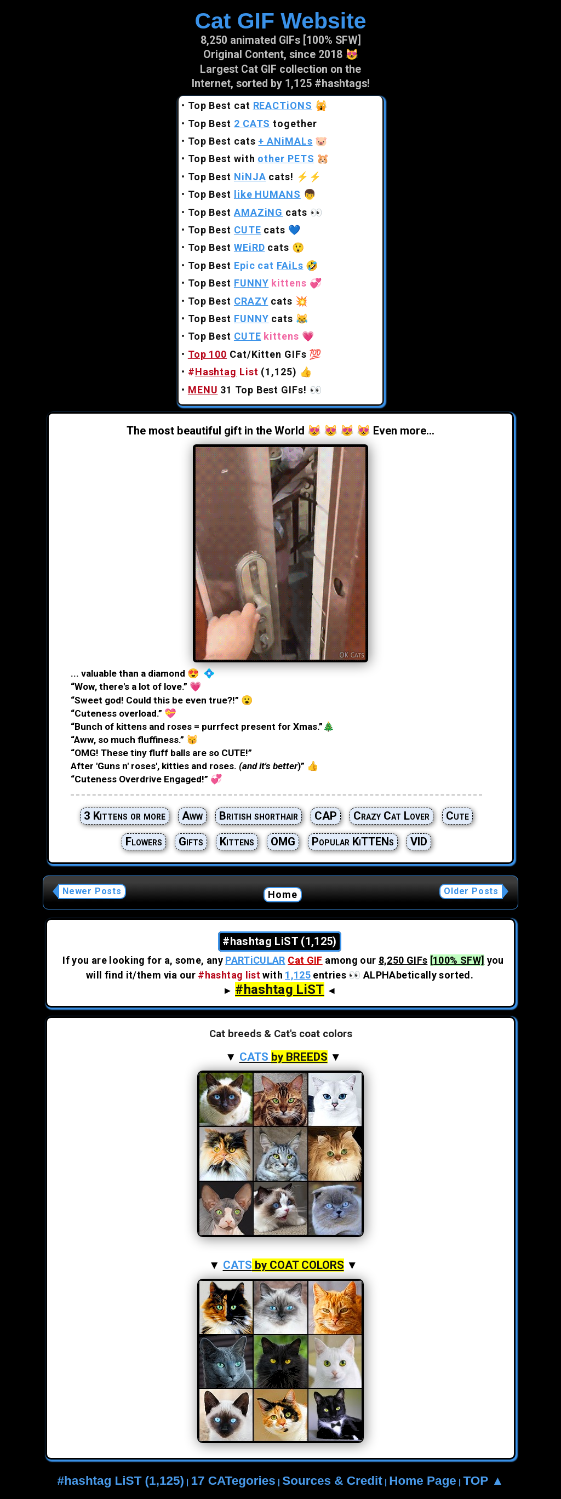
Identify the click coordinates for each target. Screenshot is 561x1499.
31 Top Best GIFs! (247, 390)
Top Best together (252, 123)
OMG (283, 841)
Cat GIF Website (280, 20)
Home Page (422, 1480)
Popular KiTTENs (353, 841)
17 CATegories (233, 1480)
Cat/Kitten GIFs (247, 354)
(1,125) (242, 371)
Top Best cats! (241, 176)
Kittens (237, 841)
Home (283, 894)
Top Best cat (250, 105)
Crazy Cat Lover (391, 815)
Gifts (191, 841)
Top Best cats (250, 141)
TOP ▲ (483, 1480)
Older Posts (471, 891)
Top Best (244, 194)
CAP (325, 815)
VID (418, 841)
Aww (192, 815)
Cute (457, 815)
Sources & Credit (332, 1480)
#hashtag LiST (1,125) (121, 1480)
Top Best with (251, 158)
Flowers (143, 841)
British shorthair (258, 815)
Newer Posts (92, 891)
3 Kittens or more (124, 815)
